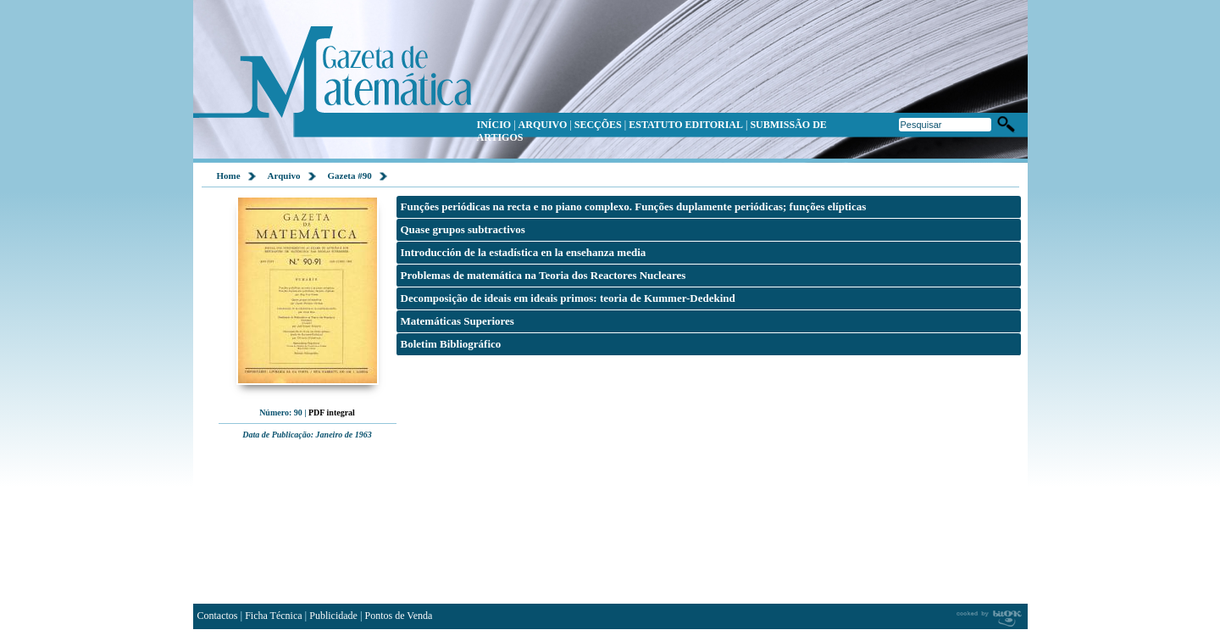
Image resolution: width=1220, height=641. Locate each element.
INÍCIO (494, 125)
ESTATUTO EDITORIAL (686, 125)
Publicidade (333, 615)
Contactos (217, 615)
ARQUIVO (543, 125)
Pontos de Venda (399, 615)
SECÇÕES (598, 125)
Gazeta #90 (350, 175)
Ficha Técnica (273, 615)
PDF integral (331, 412)
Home (229, 175)
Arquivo (284, 175)
